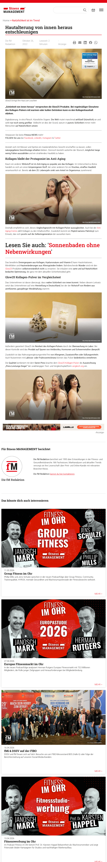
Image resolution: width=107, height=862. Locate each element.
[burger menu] (101, 9)
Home (6, 20)
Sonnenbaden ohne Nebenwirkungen (52, 248)
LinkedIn (38, 138)
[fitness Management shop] (93, 10)
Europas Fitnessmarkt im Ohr (23, 664)
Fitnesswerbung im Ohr (20, 841)
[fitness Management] (14, 10)
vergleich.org (78, 366)
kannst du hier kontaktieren (62, 474)
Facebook (28, 138)
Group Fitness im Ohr (18, 573)
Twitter (57, 138)
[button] (74, 42)
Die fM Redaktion (12, 479)
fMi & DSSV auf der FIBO (20, 751)
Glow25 (8, 268)
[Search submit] (85, 10)
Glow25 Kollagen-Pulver (68, 363)
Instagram (47, 138)
